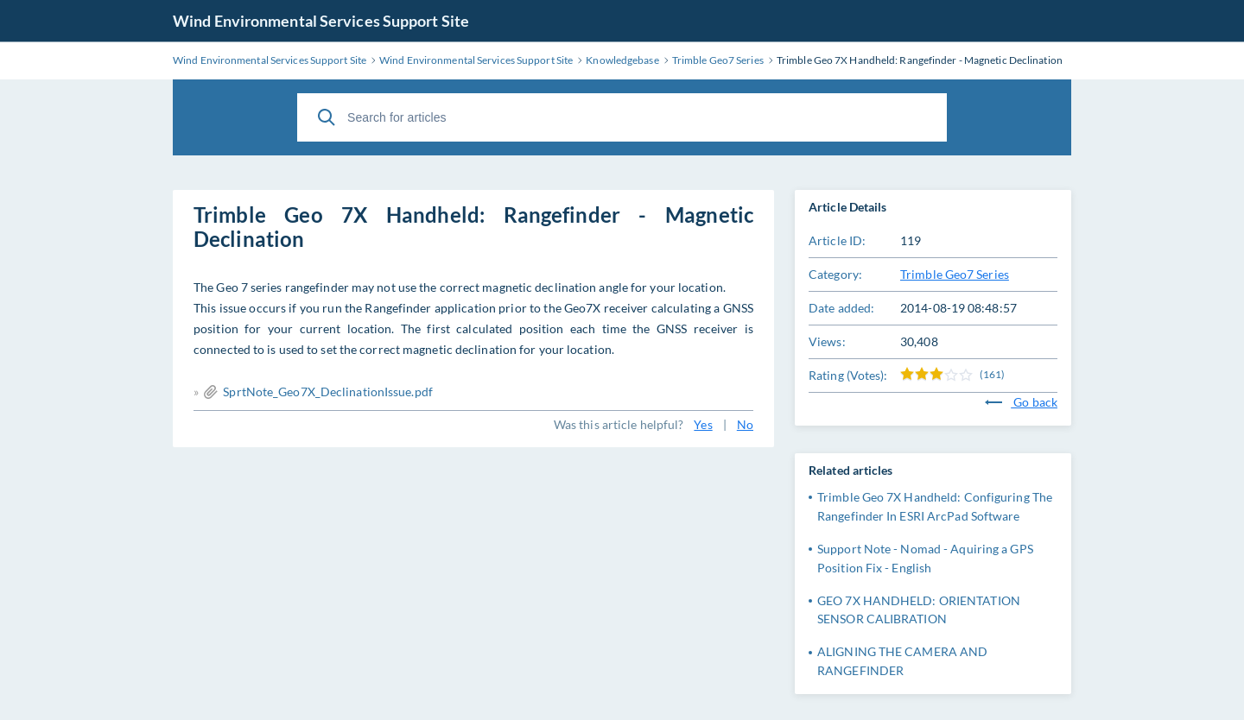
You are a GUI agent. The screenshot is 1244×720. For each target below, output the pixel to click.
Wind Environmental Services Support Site (321, 20)
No (745, 424)
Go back (1021, 402)
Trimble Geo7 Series (954, 274)
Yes (703, 424)
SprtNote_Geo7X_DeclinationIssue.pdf (328, 391)
